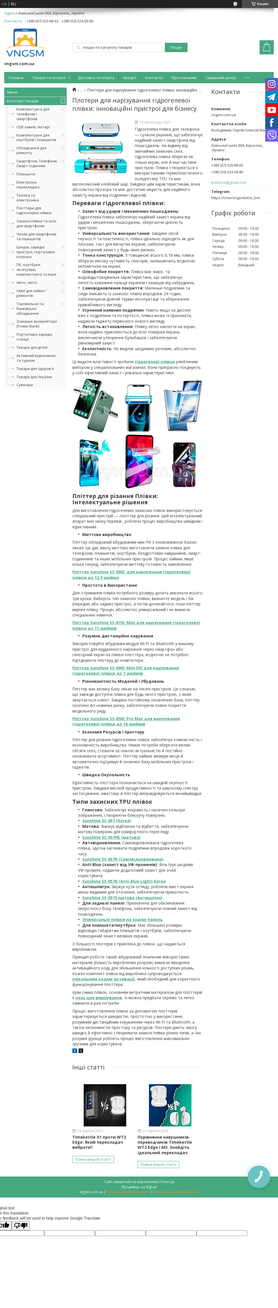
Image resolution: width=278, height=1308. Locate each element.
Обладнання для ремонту (31, 150)
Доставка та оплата (96, 77)
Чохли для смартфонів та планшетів (36, 236)
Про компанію (184, 77)
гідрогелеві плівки (155, 361)
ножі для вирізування (98, 997)
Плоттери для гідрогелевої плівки (33, 210)
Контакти (154, 77)
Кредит (129, 77)
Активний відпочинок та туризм (36, 358)
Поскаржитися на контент (128, 1192)
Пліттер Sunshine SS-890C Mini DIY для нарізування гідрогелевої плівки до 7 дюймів (125, 670)
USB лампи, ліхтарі (33, 126)
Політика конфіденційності (176, 1192)
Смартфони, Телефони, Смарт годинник (37, 163)
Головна (16, 77)
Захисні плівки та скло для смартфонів (36, 223)
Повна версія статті (93, 1159)
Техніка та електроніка (27, 198)
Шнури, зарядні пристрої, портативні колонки (35, 251)
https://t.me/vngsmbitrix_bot (235, 197)
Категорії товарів (23, 100)
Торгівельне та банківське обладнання (30, 308)
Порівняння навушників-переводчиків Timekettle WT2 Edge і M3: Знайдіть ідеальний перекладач (165, 1144)
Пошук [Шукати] (176, 47)
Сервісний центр (221, 77)
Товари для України (34, 376)
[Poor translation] (21, 1225)
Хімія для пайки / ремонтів (31, 293)
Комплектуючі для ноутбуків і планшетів (36, 138)
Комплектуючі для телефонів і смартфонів (32, 114)
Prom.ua (167, 1181)
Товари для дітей (31, 347)
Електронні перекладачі (27, 185)
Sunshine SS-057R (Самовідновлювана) (122, 859)
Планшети (25, 173)
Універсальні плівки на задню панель (122, 919)
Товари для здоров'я (35, 368)
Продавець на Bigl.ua (139, 1186)
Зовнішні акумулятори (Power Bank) (36, 324)
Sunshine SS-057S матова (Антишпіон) (122, 897)
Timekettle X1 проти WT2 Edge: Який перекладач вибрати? (99, 1142)
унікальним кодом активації (103, 979)
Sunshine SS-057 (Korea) (106, 820)
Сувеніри (24, 384)
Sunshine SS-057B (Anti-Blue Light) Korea (124, 881)
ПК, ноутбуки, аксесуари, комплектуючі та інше (36, 269)
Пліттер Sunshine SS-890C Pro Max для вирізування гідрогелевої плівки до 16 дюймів (126, 721)
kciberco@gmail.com (228, 182)
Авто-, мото (26, 282)
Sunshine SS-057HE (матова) (111, 837)
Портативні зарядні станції (34, 337)
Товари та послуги (49, 77)
